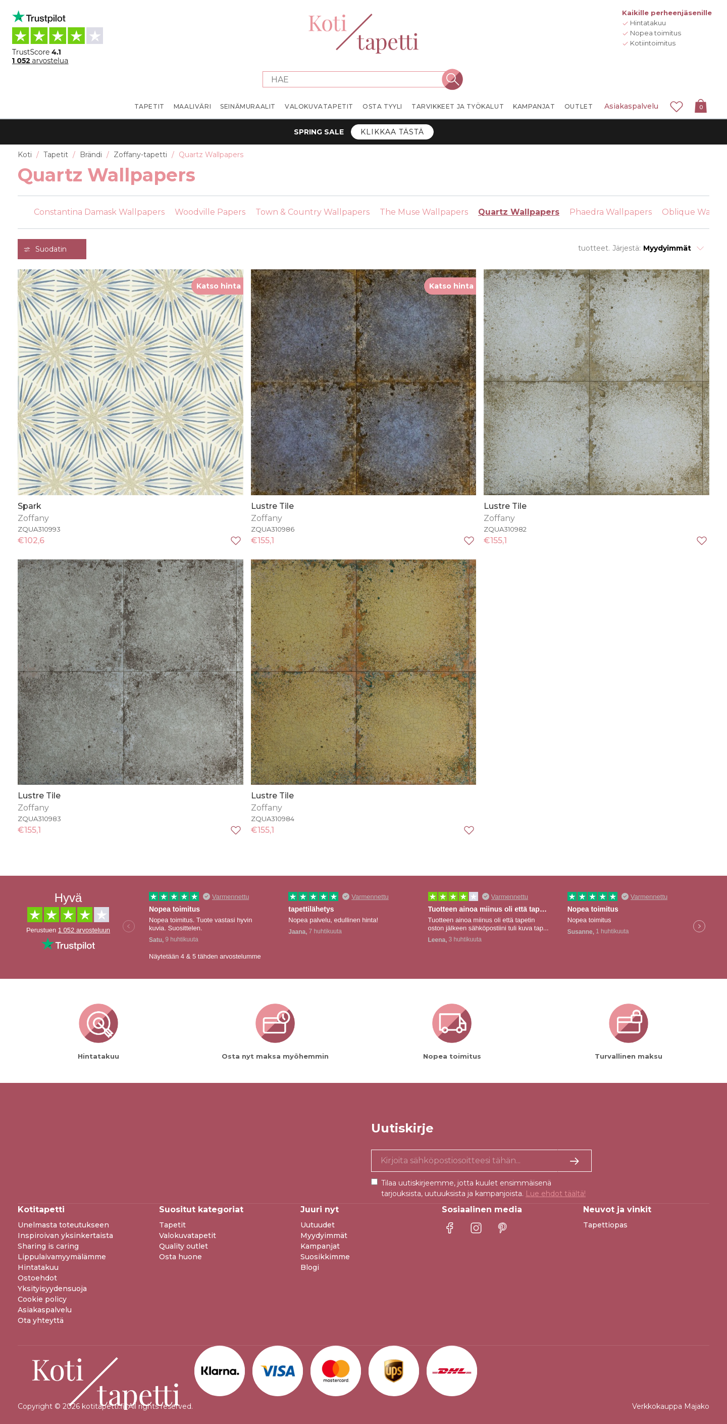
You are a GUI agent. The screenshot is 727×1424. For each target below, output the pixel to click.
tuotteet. (594, 248)
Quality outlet (183, 1246)
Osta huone (180, 1256)
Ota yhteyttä (41, 1320)
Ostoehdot (37, 1278)
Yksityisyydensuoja (52, 1288)
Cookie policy (42, 1299)
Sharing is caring (48, 1246)
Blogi (309, 1267)
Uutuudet (317, 1224)
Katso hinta (218, 286)
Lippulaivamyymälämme (62, 1256)
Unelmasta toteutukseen (63, 1224)
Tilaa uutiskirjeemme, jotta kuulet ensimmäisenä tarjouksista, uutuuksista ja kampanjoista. (483, 1188)
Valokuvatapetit (187, 1235)
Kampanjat (320, 1246)
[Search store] (357, 79)
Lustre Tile (272, 506)
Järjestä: (626, 248)
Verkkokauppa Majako (670, 1406)
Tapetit (172, 1224)
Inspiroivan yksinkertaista (65, 1235)
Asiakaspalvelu (631, 106)
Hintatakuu (38, 1267)
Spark (29, 506)
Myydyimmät (323, 1235)
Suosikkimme (325, 1256)
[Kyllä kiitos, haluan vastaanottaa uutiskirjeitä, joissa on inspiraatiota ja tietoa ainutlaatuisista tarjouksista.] (481, 1161)
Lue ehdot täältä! (556, 1193)
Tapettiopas (605, 1224)
